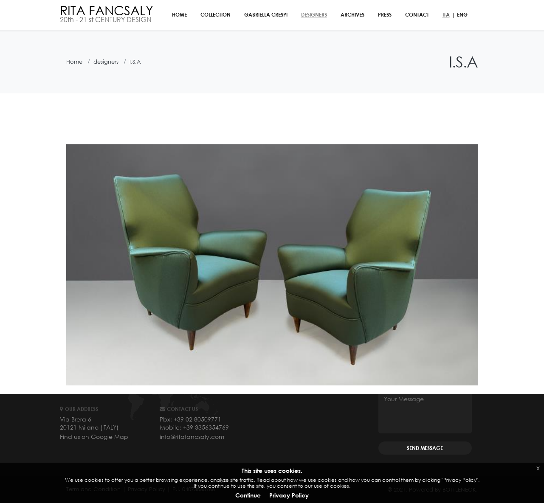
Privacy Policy (289, 495)
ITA (446, 14)
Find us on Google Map (94, 436)
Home (74, 61)
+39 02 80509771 (197, 419)
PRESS (385, 14)
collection (215, 14)
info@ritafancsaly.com (192, 436)
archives (352, 14)
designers (314, 14)
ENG (462, 14)
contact (417, 14)
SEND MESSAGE (425, 448)
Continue (248, 495)
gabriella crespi (266, 14)
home (179, 14)
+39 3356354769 (206, 427)
